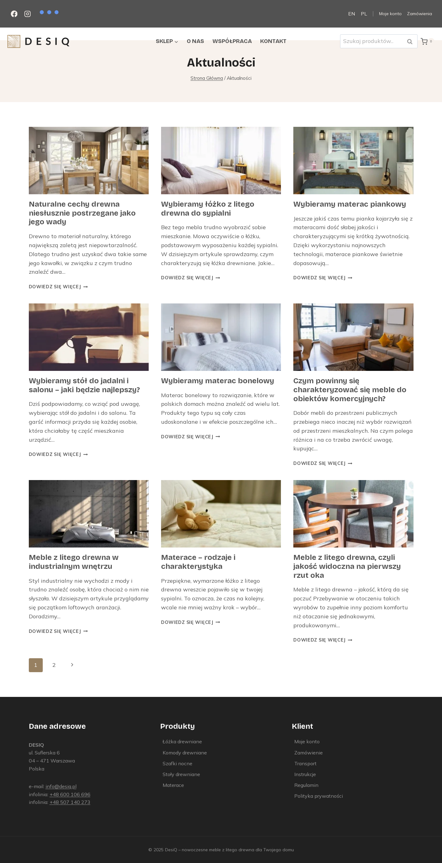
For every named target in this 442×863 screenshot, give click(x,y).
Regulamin (306, 785)
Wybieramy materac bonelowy (217, 380)
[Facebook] (14, 13)
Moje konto (390, 13)
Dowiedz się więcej (58, 287)
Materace (173, 785)
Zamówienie (308, 752)
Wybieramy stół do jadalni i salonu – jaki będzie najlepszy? (84, 385)
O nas (195, 41)
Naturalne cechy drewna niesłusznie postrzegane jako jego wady (82, 213)
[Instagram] (27, 13)
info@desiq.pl (61, 786)
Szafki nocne (177, 763)
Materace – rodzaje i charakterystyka (198, 562)
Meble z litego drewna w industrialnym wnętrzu (74, 562)
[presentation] (89, 160)
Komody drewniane (185, 752)
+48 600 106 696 (70, 794)
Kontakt (273, 41)
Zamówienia (419, 13)
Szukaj (412, 41)
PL (364, 14)
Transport (305, 763)
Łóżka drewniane (182, 741)
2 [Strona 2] (54, 664)
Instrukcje (305, 774)
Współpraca (232, 41)
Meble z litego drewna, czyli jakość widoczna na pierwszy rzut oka (347, 566)
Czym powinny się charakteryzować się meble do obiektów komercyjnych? (349, 389)
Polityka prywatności (318, 796)
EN (351, 14)
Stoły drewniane (181, 774)
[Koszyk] (428, 41)
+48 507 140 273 (70, 802)
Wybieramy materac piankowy (349, 204)
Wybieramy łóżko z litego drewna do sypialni (207, 208)
